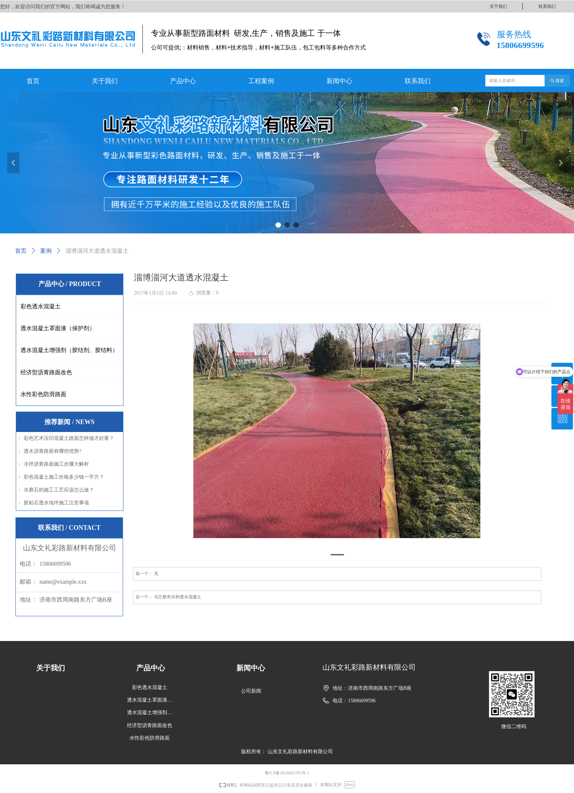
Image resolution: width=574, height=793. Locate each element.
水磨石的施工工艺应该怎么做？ (59, 490)
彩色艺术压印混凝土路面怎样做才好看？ (69, 438)
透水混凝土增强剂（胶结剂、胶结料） (69, 350)
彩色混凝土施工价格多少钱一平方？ (64, 477)
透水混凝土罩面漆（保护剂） (57, 328)
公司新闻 (251, 691)
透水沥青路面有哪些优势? (52, 451)
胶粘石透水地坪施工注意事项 (56, 502)
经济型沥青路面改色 (46, 372)
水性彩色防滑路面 (43, 394)
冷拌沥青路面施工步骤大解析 (56, 464)
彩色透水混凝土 (40, 306)
